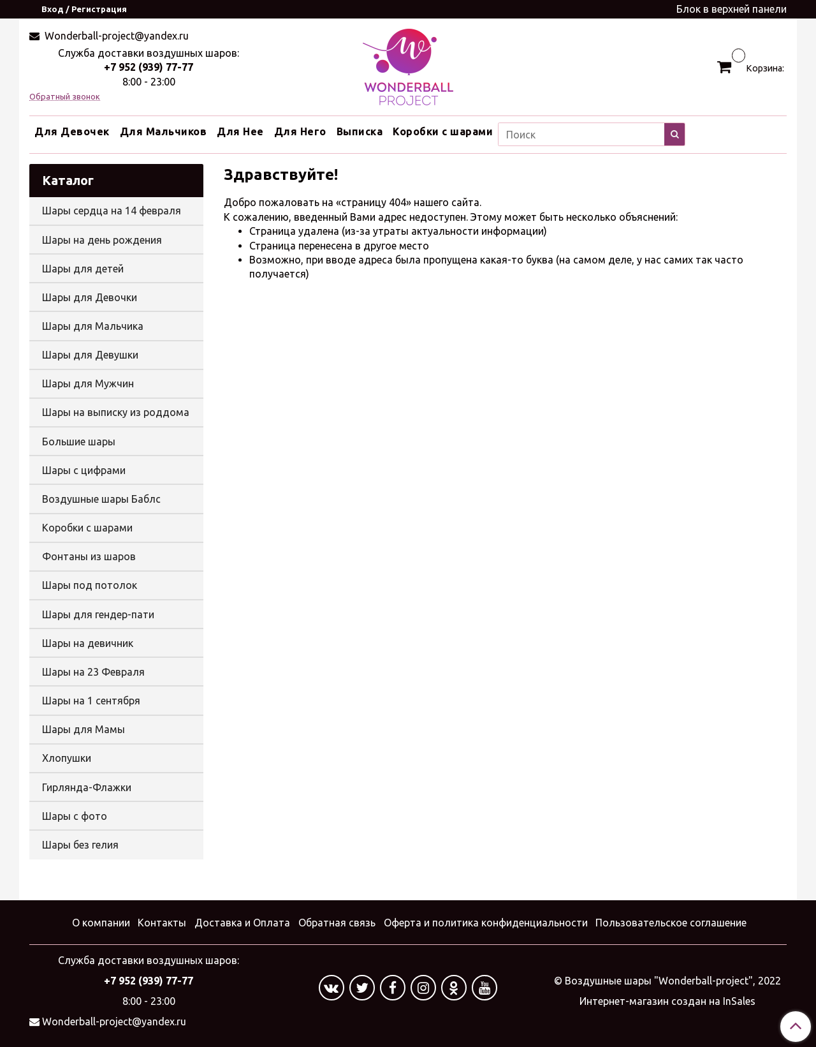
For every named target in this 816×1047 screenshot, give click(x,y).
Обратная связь (336, 922)
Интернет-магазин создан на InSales (667, 1001)
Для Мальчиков (163, 131)
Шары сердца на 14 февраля (111, 210)
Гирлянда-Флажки (86, 787)
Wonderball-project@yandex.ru (115, 35)
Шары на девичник (87, 643)
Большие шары (78, 441)
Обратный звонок (64, 97)
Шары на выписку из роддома (115, 412)
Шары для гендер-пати (98, 614)
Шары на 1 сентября (91, 700)
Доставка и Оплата (242, 922)
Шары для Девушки (90, 354)
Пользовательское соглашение (671, 922)
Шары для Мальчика (92, 326)
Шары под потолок (89, 585)
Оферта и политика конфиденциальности (486, 922)
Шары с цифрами (84, 470)
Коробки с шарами (443, 131)
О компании (101, 922)
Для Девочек (72, 131)
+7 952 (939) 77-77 (148, 67)
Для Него (300, 131)
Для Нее (240, 131)
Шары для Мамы (83, 729)
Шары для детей (83, 268)
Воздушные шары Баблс (101, 499)
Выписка (360, 131)
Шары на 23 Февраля (93, 672)
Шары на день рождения (102, 240)
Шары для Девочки (89, 297)
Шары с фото (74, 816)
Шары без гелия (80, 844)
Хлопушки (66, 758)
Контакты (162, 922)
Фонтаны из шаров (89, 556)
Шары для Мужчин (88, 383)
